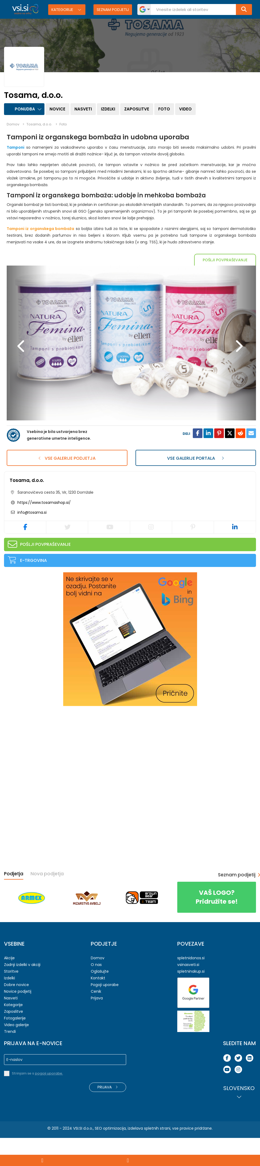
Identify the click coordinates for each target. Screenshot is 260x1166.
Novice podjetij (17, 1019)
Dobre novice (16, 1012)
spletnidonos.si (191, 986)
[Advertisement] (44, 772)
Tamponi (15, 147)
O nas (96, 992)
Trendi (10, 1059)
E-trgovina (33, 588)
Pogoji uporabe (105, 1012)
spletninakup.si (191, 999)
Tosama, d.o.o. (27, 508)
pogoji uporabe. (49, 1101)
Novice (57, 109)
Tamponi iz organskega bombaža (40, 228)
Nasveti (83, 109)
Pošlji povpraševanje (225, 260)
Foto (164, 109)
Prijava (97, 1026)
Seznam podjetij (113, 9)
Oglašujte (100, 999)
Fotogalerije (15, 1046)
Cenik (96, 1019)
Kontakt (98, 1006)
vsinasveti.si (188, 992)
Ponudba (25, 109)
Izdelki (108, 109)
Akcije (9, 986)
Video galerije (16, 1053)
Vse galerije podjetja (67, 486)
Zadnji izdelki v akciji (22, 992)
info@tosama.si (31, 540)
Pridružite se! (216, 925)
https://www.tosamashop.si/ (44, 530)
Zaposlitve (136, 109)
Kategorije (62, 9)
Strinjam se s (37, 1101)
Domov (13, 124)
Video (185, 109)
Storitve (11, 999)
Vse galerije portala (195, 486)
